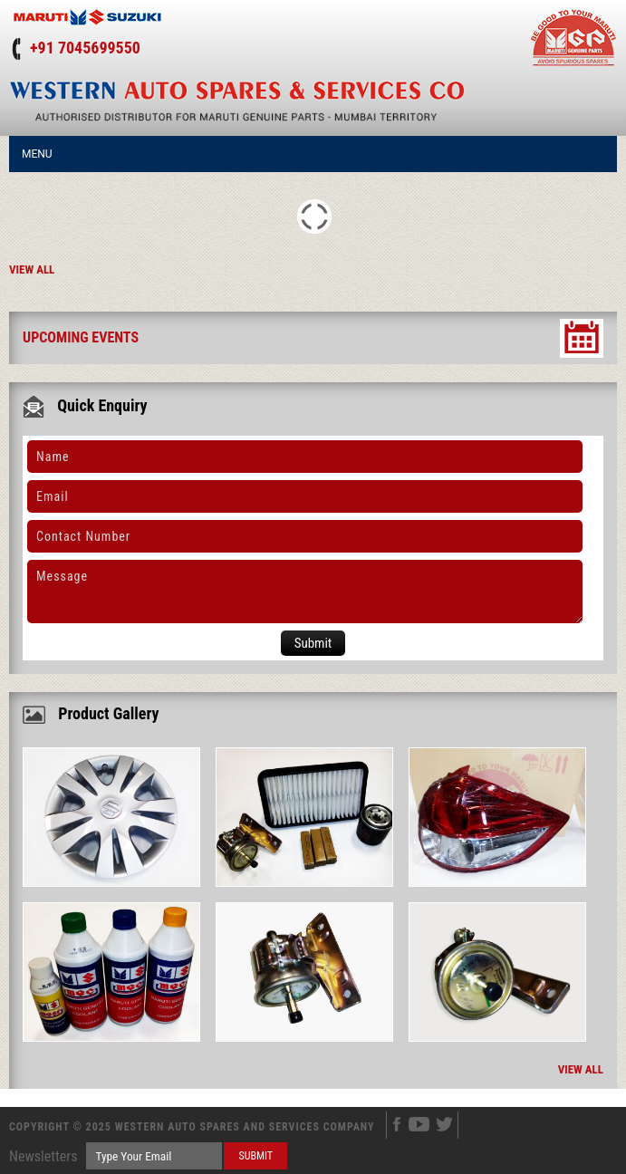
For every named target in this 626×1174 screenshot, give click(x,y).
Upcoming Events (81, 337)
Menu (37, 154)
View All (31, 269)
